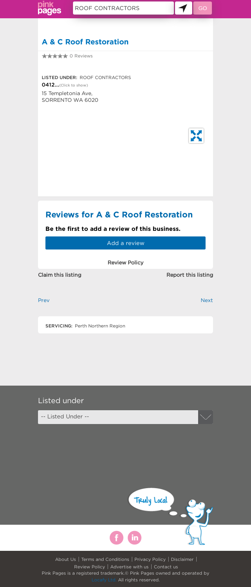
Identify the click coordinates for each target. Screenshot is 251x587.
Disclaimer (182, 559)
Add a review (125, 243)
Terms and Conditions (105, 559)
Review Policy (89, 566)
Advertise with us (129, 566)
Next (207, 300)
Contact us (166, 566)
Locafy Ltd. (104, 579)
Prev (44, 300)
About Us (65, 559)
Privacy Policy (150, 559)
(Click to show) (73, 85)
